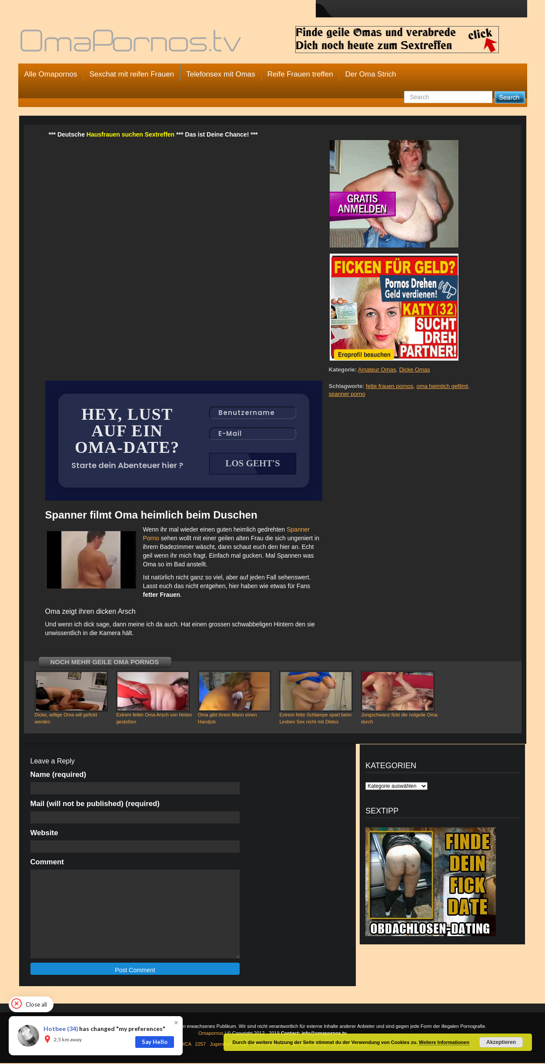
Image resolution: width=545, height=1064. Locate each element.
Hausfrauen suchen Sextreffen (130, 134)
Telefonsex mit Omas (220, 74)
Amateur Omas (377, 369)
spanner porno (347, 394)
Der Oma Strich (370, 74)
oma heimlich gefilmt (442, 386)
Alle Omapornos (50, 74)
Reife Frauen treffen (300, 74)
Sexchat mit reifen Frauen (131, 74)
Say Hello (154, 1041)
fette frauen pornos (389, 386)
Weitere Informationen (444, 1042)
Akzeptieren (501, 1042)
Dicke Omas (414, 369)
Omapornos (210, 1034)
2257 (200, 1044)
